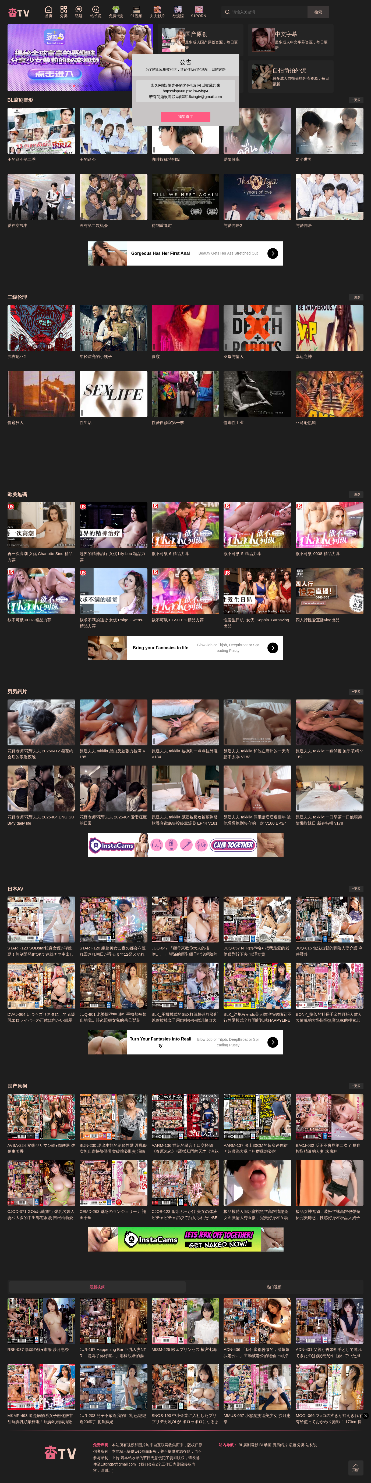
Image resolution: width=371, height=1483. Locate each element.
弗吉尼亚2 (17, 356)
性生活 (86, 422)
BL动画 (265, 1445)
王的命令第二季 (22, 159)
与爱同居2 (233, 225)
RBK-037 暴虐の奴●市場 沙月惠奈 (38, 1349)
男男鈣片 (280, 1445)
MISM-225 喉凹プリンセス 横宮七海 (184, 1349)
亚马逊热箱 (306, 422)
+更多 (356, 100)
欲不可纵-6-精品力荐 (170, 553)
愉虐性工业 (234, 422)
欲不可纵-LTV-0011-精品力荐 (178, 620)
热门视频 (273, 1287)
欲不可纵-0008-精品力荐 (318, 553)
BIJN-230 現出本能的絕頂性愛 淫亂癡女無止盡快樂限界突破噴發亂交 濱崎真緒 (113, 1151)
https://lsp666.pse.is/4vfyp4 (185, 91)
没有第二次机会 (94, 225)
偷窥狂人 (16, 422)
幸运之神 (304, 356)
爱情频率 (232, 159)
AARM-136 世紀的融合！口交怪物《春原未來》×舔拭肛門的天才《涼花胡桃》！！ (185, 1151)
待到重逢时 (162, 225)
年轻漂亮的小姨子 (96, 356)
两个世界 (304, 159)
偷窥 (156, 356)
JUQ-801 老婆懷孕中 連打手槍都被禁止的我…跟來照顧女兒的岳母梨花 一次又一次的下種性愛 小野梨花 (113, 1020)
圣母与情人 (234, 356)
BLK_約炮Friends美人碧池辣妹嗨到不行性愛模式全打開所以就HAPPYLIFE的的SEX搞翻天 (257, 1020)
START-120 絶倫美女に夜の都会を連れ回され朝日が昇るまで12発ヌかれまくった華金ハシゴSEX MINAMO (113, 954)
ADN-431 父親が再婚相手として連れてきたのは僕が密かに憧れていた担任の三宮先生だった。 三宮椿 (329, 1355)
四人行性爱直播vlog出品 (317, 620)
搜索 (318, 12)
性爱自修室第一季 (168, 422)
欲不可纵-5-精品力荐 (242, 553)
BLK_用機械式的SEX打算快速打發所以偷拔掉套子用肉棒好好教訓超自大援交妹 (185, 1020)
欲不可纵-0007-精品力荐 (29, 620)
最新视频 (97, 1287)
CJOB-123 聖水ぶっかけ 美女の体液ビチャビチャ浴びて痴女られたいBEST (185, 1217)
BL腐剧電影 (248, 1445)
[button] (70, 86)
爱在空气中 (18, 225)
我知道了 (185, 116)
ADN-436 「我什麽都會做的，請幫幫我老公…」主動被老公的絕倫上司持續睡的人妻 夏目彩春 (257, 1355)
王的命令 (88, 159)
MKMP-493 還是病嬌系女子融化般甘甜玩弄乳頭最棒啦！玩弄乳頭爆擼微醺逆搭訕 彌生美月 (40, 1421)
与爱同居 (304, 225)
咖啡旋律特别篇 (166, 159)
